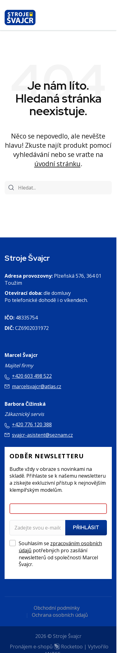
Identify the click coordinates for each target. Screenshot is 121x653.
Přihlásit (86, 527)
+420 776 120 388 (32, 424)
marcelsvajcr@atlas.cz (36, 386)
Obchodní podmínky (57, 607)
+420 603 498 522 (32, 376)
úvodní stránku (57, 163)
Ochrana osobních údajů (60, 615)
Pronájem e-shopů (46, 646)
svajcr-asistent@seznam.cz (42, 435)
